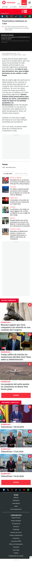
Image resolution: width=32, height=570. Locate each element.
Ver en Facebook (4, 490)
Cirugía (12, 207)
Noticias (5, 7)
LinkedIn (20, 16)
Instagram (11, 16)
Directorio (16, 526)
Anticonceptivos (11, 167)
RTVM (16, 495)
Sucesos (13, 187)
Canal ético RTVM (16, 541)
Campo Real (14, 198)
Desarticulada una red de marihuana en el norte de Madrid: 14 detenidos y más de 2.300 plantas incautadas (5, 220)
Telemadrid (16, 500)
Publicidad (16, 529)
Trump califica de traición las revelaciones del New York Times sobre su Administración (16, 341)
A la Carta (13, 7)
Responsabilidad (16, 520)
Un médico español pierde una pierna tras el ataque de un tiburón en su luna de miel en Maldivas (5, 189)
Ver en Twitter (8, 490)
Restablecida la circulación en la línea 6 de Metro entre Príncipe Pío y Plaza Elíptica (5, 180)
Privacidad (16, 547)
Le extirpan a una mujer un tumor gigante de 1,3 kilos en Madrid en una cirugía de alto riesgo (5, 209)
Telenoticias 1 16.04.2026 (16, 463)
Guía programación (16, 509)
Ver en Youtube (24, 489)
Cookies (16, 553)
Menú (29, 2)
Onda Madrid (23, 7)
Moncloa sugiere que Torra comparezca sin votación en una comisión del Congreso (16, 312)
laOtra (16, 506)
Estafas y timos (15, 229)
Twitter (7, 16)
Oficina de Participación (16, 544)
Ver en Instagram (12, 489)
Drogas (12, 218)
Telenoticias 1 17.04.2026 (16, 438)
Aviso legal (16, 550)
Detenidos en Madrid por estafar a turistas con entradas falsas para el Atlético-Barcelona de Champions (5, 231)
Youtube (25, 16)
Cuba (3, 167)
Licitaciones (16, 538)
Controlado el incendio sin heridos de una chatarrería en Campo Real (5, 200)
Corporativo (16, 515)
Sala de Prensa (16, 517)
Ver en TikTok (16, 490)
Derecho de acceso (16, 532)
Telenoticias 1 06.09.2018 (16, 414)
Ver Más (16, 395)
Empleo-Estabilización (16, 535)
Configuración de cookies (16, 556)
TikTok (16, 16)
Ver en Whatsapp (28, 489)
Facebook (2, 16)
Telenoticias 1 (6, 322)
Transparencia (16, 523)
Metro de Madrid (15, 177)
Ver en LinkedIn (20, 489)
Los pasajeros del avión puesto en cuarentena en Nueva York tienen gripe (16, 371)
